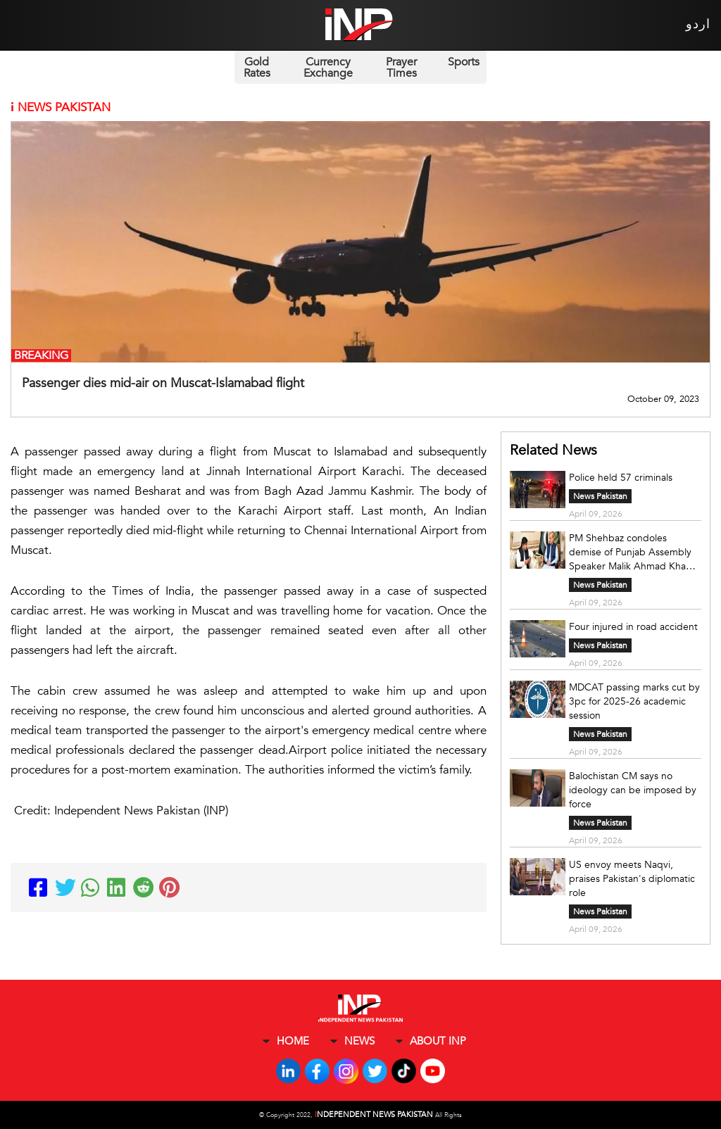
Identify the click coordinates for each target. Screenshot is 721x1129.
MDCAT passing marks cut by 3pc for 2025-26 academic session (634, 701)
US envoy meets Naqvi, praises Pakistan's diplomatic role (632, 879)
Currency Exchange (328, 67)
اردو (698, 24)
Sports (463, 62)
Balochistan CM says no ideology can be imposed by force (632, 790)
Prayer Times (401, 67)
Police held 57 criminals (620, 477)
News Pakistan (600, 496)
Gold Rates (257, 67)
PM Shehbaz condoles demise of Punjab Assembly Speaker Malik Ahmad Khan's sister (633, 552)
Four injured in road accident (633, 626)
